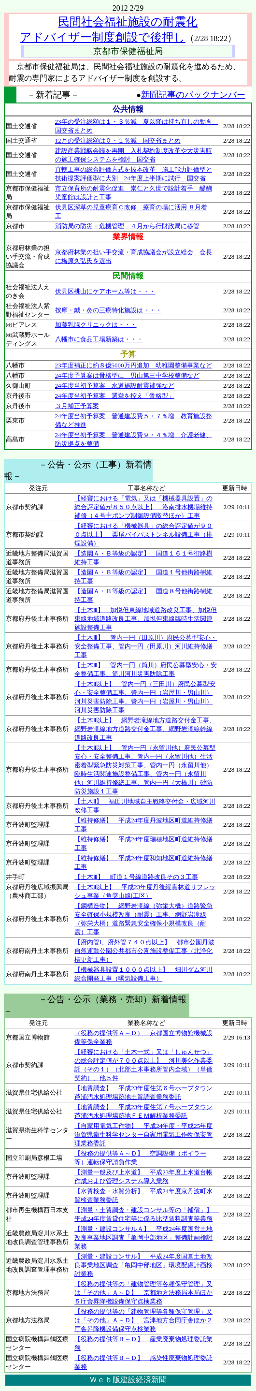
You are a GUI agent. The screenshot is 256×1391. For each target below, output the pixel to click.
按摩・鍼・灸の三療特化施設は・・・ (108, 310)
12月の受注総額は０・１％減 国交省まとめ (118, 140)
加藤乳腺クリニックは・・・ (96, 324)
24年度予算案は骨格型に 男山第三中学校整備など (127, 375)
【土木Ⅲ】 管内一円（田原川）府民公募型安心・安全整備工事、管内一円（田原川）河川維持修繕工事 (145, 646)
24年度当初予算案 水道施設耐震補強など (114, 385)
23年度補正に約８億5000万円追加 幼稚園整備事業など (133, 365)
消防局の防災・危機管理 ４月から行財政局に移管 (127, 226)
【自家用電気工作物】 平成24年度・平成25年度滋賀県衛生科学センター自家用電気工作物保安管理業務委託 (143, 1134)
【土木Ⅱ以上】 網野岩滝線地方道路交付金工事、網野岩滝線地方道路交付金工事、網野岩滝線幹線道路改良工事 (144, 729)
